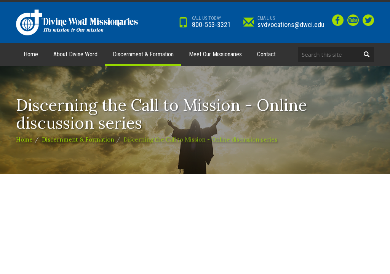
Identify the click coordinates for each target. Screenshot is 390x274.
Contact (266, 54)
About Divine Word (75, 54)
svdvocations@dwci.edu (283, 22)
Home (31, 54)
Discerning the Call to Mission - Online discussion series (200, 139)
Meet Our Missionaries (215, 54)
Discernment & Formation (143, 54)
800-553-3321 (204, 22)
